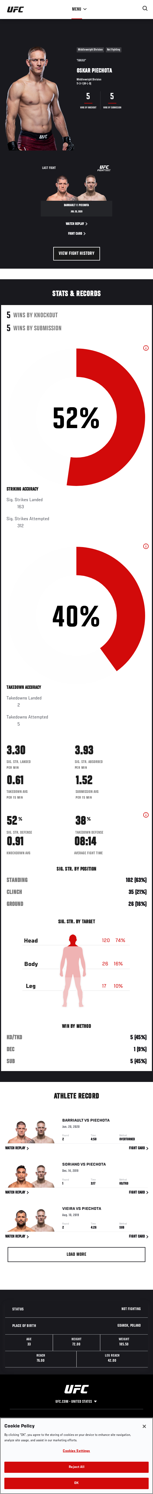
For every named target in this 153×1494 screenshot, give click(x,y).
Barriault (72, 1121)
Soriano (71, 1165)
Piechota (100, 1121)
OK (76, 1483)
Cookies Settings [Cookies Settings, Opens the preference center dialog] (76, 1451)
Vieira (68, 1209)
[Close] (144, 1426)
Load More (76, 1254)
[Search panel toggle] (145, 8)
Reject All (76, 1467)
